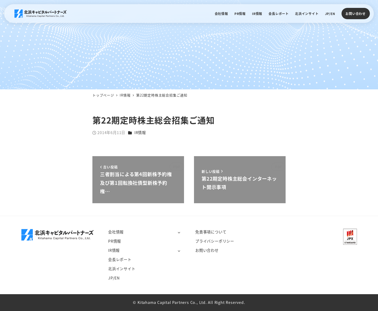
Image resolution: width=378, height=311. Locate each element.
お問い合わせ (355, 13)
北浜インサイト (121, 268)
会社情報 (116, 231)
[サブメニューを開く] (179, 232)
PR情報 (114, 241)
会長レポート (120, 259)
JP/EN (114, 278)
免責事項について (210, 231)
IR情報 (140, 132)
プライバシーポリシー (214, 241)
